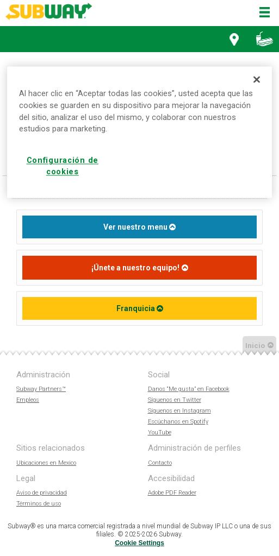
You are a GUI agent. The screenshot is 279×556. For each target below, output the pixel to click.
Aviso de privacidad (41, 492)
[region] (139, 132)
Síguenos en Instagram (179, 410)
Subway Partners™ (41, 389)
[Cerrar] (257, 79)
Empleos (27, 399)
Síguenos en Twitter (174, 399)
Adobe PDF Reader (172, 492)
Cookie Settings (139, 543)
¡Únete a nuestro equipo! (135, 267)
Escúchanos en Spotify (178, 421)
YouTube (159, 432)
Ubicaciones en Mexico (46, 462)
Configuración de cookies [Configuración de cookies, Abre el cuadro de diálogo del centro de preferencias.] (63, 166)
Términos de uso (38, 503)
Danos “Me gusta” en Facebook (189, 389)
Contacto (160, 462)
